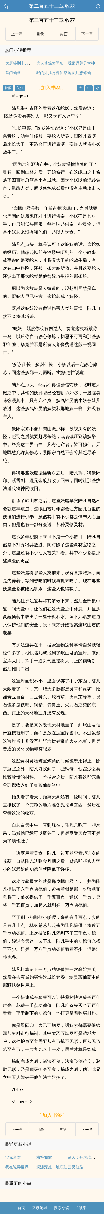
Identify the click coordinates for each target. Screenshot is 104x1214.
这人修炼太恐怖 (50, 63)
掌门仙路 (13, 73)
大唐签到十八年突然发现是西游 (32, 63)
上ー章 (17, 34)
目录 (40, 34)
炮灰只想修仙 (79, 73)
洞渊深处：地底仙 (51, 1167)
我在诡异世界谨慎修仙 (24, 1167)
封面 (64, 34)
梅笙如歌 (44, 1157)
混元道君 (13, 1157)
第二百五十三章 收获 (52, 6)
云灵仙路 (75, 1167)
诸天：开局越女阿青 (85, 1157)
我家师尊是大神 (81, 63)
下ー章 (87, 34)
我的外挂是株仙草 (51, 73)
